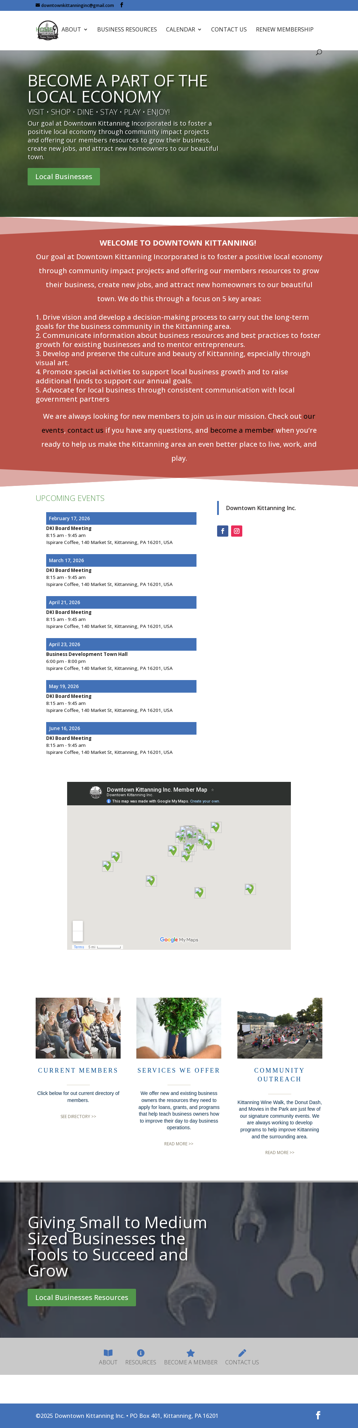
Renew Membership (285, 31)
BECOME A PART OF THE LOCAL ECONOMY (118, 88)
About (71, 31)
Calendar (180, 31)
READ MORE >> (178, 1144)
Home (44, 31)
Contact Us (229, 31)
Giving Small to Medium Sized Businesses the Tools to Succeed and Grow (117, 1246)
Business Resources (127, 31)
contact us (85, 430)
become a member (242, 430)
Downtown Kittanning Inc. (261, 508)
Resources (140, 1357)
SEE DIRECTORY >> (78, 1116)
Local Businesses (63, 176)
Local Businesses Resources (81, 1297)
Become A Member (190, 1357)
